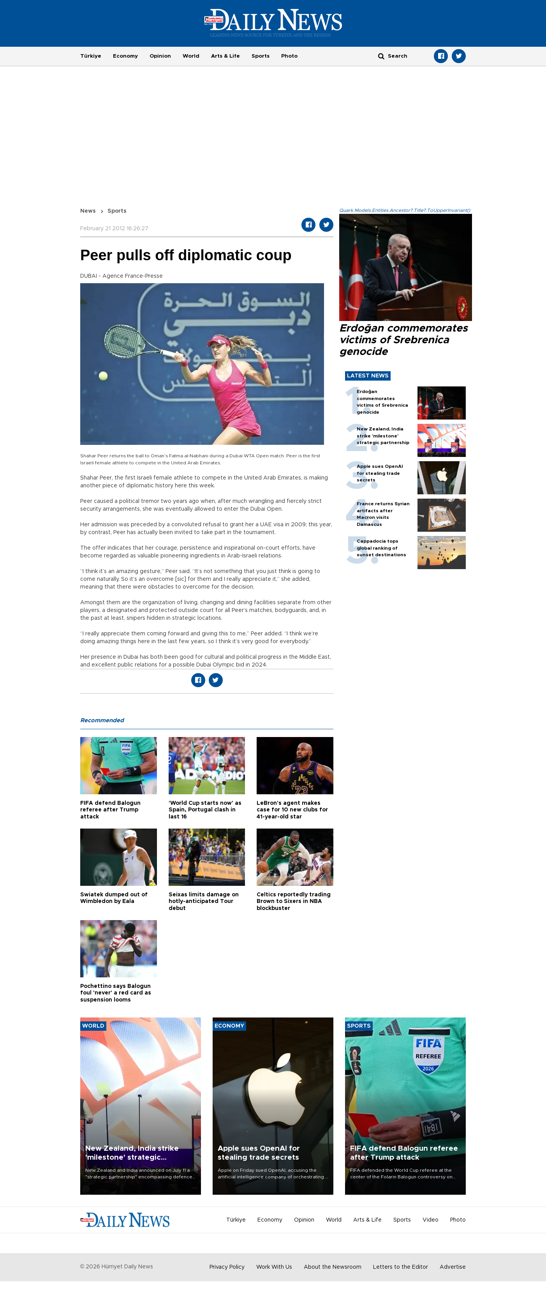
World (191, 56)
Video (431, 1220)
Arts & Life (225, 56)
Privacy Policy (227, 1267)
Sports (260, 56)
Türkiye (90, 56)
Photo (289, 56)
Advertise (453, 1267)
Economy (125, 56)
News (88, 211)
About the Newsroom (332, 1267)
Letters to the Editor (400, 1267)
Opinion (160, 56)
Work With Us (274, 1267)
